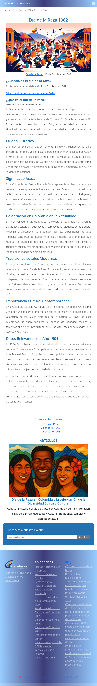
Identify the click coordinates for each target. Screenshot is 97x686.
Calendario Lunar (45, 657)
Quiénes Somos (14, 576)
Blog (68, 562)
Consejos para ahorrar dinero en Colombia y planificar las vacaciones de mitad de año (78, 634)
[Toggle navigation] (93, 3)
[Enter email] (42, 537)
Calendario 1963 (50, 431)
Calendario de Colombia (16, 3)
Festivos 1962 (50, 424)
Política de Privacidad (47, 608)
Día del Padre (73, 577)
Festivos (39, 653)
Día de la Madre (74, 574)
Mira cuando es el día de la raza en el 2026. (30, 93)
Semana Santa (43, 582)
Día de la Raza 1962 (48, 20)
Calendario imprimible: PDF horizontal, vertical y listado (48, 646)
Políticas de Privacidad (18, 573)
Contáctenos (12, 580)
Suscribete (84, 537)
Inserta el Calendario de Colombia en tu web (47, 600)
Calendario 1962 (50, 427)
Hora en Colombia (45, 585)
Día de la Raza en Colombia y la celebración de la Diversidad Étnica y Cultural (48, 501)
